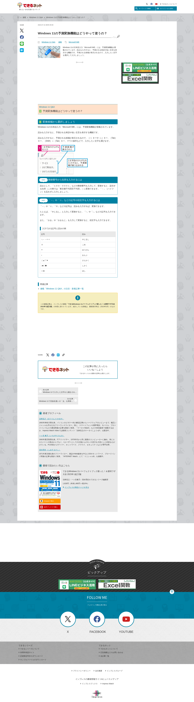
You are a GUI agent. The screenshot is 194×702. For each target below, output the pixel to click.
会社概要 (98, 662)
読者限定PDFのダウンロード (31, 647)
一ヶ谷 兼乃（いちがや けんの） (52, 427)
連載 (24, 17)
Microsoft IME (74, 42)
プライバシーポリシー (81, 662)
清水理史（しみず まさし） (50, 441)
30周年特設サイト (26, 643)
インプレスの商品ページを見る (76, 478)
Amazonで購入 (49, 492)
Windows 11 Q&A (36, 17)
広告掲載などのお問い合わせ (111, 643)
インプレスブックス (89, 675)
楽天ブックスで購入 (51, 498)
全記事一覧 (104, 647)
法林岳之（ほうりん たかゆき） (51, 410)
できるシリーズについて (29, 640)
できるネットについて (168, 4)
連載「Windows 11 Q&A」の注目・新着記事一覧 (62, 289)
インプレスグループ (113, 662)
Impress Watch (107, 675)
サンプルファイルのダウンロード (32, 651)
